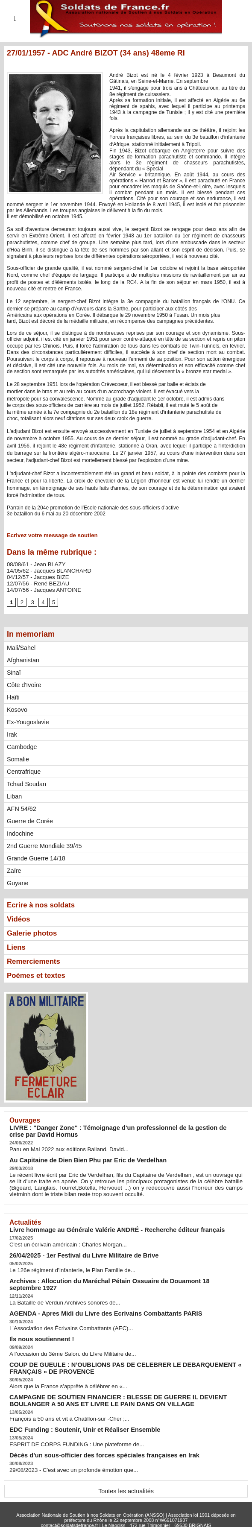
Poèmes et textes (38, 975)
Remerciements (35, 961)
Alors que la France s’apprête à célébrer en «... (62, 1371)
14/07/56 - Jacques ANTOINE (40, 588)
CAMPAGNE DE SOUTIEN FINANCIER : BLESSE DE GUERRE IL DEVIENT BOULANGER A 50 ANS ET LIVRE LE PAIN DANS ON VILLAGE (124, 1384)
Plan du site (108, 1512)
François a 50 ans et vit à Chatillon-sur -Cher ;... (63, 1402)
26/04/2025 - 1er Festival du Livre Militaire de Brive (75, 1251)
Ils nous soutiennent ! (38, 1325)
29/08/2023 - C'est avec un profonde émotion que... (67, 1452)
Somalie (18, 757)
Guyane (17, 881)
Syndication (144, 1512)
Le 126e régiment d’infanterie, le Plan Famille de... (66, 1266)
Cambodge (21, 744)
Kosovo (17, 707)
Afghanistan (22, 658)
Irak (12, 732)
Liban (14, 794)
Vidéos (19, 917)
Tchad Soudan (26, 781)
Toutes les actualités (126, 1472)
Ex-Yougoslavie (27, 720)
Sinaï (14, 670)
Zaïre (14, 868)
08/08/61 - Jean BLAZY (33, 564)
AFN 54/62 (21, 806)
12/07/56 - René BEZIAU (35, 582)
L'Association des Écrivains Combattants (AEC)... (65, 1315)
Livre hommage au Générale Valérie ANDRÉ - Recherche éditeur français (104, 1226)
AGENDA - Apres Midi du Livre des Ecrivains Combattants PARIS (94, 1301)
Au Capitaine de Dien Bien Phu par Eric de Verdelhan (79, 1159)
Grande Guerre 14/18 (35, 856)
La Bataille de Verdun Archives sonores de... (59, 1290)
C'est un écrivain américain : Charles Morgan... (62, 1241)
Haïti (13, 695)
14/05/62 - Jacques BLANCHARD (45, 570)
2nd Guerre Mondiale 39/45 (43, 843)
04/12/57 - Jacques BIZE (35, 576)
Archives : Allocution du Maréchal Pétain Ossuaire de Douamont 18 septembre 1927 (120, 1276)
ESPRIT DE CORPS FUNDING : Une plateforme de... (70, 1427)
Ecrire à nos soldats (43, 903)
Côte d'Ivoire (23, 682)
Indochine (20, 831)
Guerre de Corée (29, 819)
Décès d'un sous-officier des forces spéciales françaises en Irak (93, 1437)
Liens (17, 946)
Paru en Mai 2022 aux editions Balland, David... (63, 1149)
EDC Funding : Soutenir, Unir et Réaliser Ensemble (76, 1413)
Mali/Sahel (21, 645)
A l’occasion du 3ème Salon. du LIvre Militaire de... (66, 1340)
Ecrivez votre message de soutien (48, 535)
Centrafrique (23, 769)
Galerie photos (34, 932)
